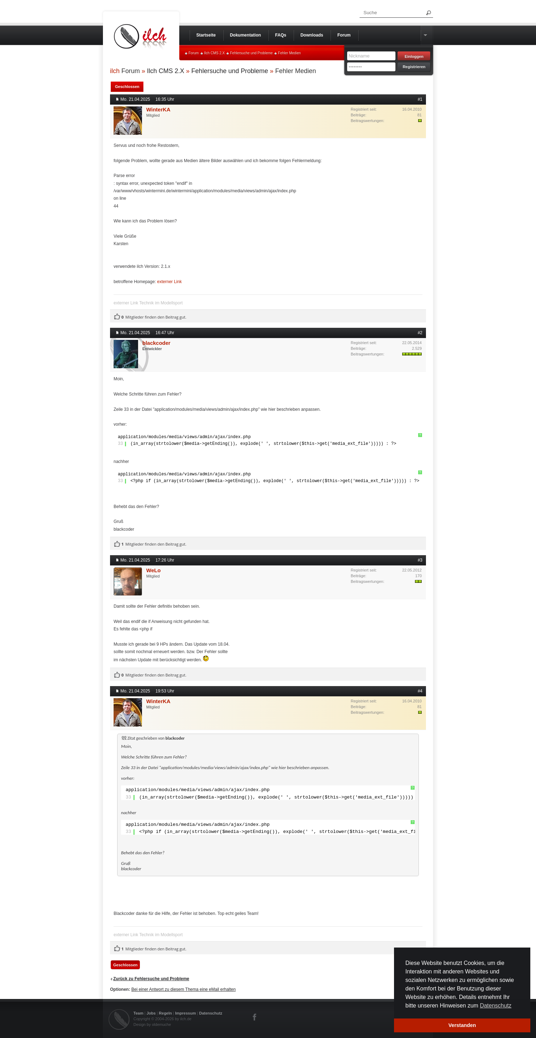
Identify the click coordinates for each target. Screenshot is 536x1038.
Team (138, 1013)
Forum (193, 53)
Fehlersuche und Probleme (251, 53)
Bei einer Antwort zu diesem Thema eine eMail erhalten (183, 989)
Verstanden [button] (462, 1025)
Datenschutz (210, 1013)
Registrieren (414, 67)
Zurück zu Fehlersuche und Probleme (151, 978)
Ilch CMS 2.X (214, 53)
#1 (420, 99)
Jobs (151, 1013)
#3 (420, 560)
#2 (420, 332)
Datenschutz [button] (496, 1006)
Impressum (185, 1013)
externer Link (169, 281)
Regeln (165, 1013)
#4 (420, 691)
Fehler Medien (289, 53)
